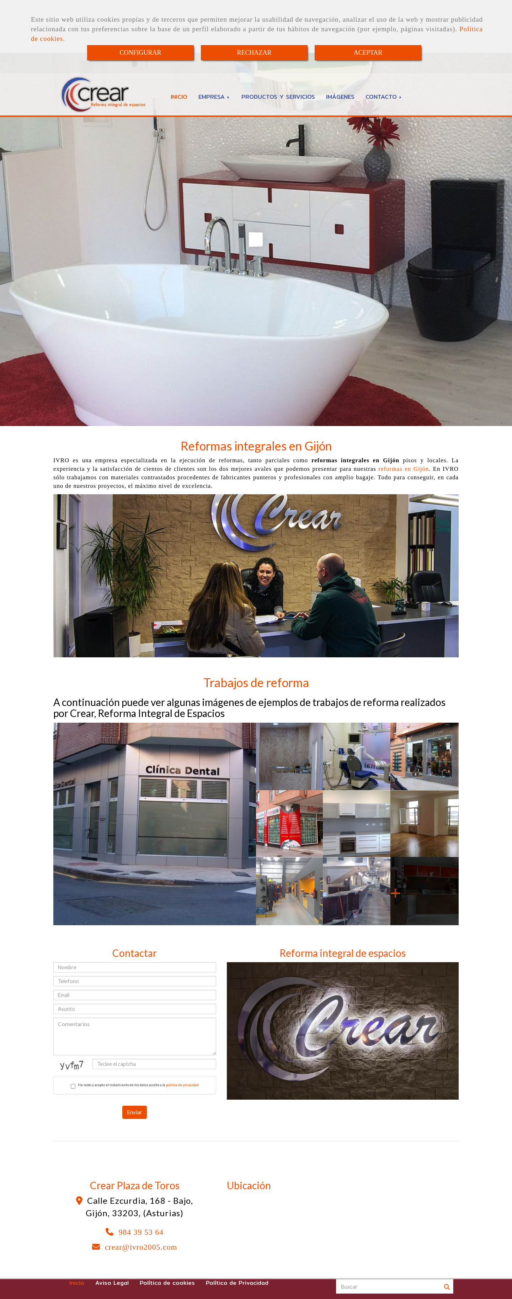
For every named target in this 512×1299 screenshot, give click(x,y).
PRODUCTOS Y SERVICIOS (278, 97)
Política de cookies (167, 1283)
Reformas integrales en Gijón (256, 445)
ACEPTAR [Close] (368, 52)
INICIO (179, 97)
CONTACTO (384, 97)
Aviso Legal (112, 1283)
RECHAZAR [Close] (254, 52)
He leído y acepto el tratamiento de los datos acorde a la (134, 1086)
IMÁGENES (340, 97)
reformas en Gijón (403, 468)
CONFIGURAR (140, 52)
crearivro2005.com (141, 1247)
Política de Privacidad (237, 1283)
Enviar (134, 1112)
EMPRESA (214, 97)
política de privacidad (182, 1085)
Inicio (76, 1283)
